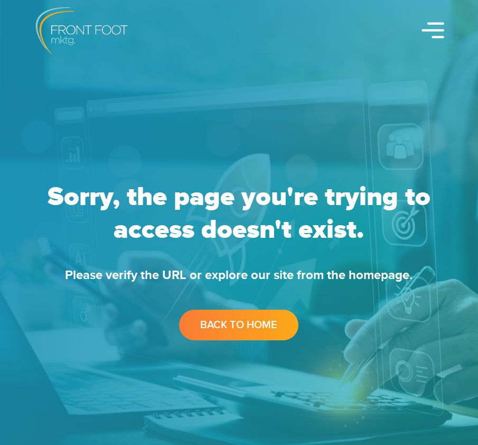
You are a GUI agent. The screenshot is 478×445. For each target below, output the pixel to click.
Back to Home (238, 325)
